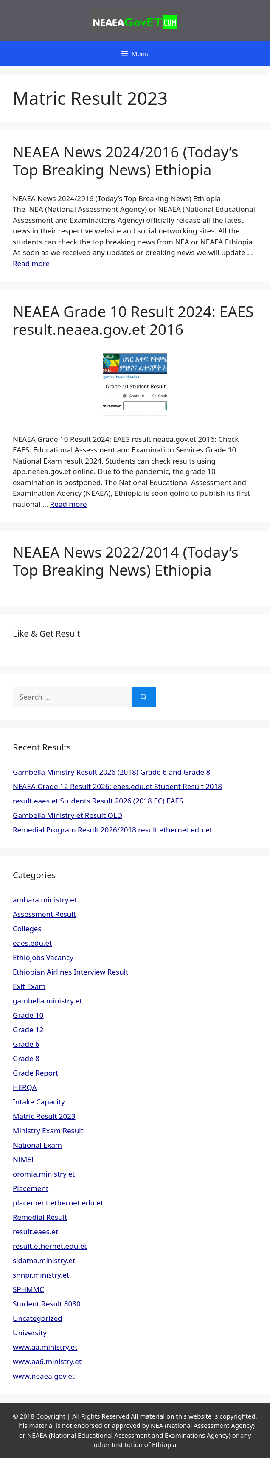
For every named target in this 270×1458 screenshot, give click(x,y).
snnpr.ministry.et (41, 1275)
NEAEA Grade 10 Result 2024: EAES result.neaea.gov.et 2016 (133, 320)
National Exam (37, 1145)
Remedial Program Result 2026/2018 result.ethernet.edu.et (112, 829)
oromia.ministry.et (44, 1174)
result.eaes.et (35, 1231)
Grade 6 (26, 1044)
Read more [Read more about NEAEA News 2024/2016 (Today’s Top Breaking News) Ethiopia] (31, 263)
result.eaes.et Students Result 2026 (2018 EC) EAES (98, 801)
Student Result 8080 (47, 1304)
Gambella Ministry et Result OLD (67, 815)
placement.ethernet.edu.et (58, 1203)
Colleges (27, 928)
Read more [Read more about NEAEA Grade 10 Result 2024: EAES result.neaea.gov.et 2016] (68, 504)
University (30, 1332)
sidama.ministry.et (44, 1260)
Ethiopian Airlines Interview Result (70, 972)
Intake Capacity (39, 1102)
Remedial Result (40, 1217)
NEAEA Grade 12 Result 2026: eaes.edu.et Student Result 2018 (117, 786)
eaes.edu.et (32, 943)
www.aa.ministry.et (45, 1347)
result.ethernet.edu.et (50, 1246)
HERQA (25, 1087)
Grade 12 (28, 1029)
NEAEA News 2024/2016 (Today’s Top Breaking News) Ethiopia (126, 161)
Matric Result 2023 (44, 1116)
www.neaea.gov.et (44, 1376)
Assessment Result (44, 914)
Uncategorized (37, 1318)
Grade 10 (28, 1015)
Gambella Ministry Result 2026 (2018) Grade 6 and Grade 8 (111, 772)
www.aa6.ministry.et (47, 1361)
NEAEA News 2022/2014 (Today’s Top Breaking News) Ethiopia (126, 561)
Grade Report (35, 1073)
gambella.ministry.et (47, 1001)
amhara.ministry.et (45, 900)
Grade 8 (26, 1058)
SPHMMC (28, 1289)
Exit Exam (29, 986)
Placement (30, 1188)
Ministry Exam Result (48, 1130)
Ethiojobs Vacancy (43, 957)
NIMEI (23, 1159)
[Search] (144, 697)
